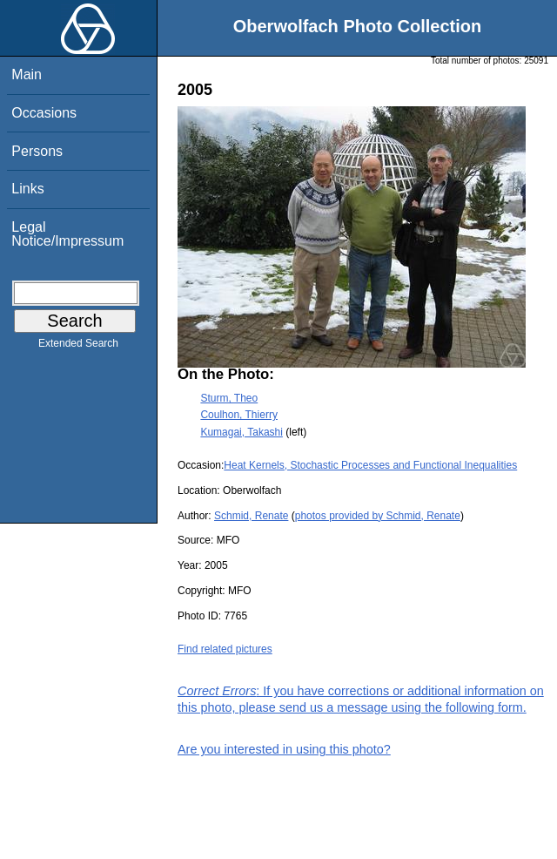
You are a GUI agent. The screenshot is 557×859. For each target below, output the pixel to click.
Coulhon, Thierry (239, 415)
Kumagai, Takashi (241, 432)
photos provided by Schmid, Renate (377, 516)
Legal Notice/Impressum (67, 234)
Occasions (44, 112)
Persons (37, 151)
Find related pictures (225, 649)
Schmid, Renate (251, 516)
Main (26, 74)
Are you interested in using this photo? (284, 749)
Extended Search (78, 347)
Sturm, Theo (229, 398)
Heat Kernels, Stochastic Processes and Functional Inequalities (370, 465)
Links (27, 188)
